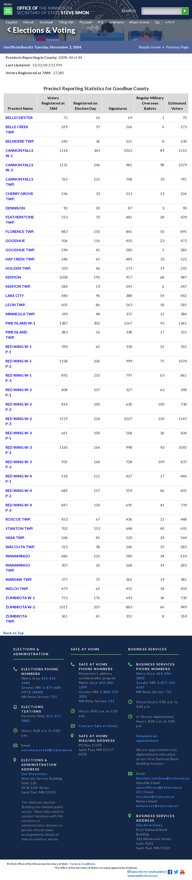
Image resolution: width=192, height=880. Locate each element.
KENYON (13, 277)
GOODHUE (15, 240)
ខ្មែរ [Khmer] (157, 22)
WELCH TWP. (17, 588)
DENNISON (15, 208)
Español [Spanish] (11, 22)
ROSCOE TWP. (18, 519)
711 (54, 697)
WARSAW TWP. (19, 579)
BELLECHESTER (19, 117)
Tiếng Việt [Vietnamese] (66, 22)
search (128, 10)
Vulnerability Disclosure (142, 875)
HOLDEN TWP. (18, 268)
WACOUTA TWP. (20, 546)
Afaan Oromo (139, 22)
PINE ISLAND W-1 (20, 323)
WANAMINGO (18, 556)
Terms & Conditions (82, 864)
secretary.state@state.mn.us (46, 750)
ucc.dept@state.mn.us (155, 796)
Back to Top (13, 633)
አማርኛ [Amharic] (170, 22)
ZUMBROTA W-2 (20, 607)
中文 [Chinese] (100, 22)
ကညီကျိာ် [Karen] (93, 27)
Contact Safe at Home (98, 726)
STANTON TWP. (19, 528)
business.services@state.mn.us (163, 778)
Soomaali (46, 22)
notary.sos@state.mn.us (157, 806)
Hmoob (28, 22)
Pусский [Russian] (85, 22)
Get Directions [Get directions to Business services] (149, 825)
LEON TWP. (15, 304)
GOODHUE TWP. (20, 250)
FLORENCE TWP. (20, 231)
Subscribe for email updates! (147, 871)
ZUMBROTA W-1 (20, 597)
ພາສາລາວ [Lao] (117, 22)
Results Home (150, 47)
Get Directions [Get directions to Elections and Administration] (34, 774)
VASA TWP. (15, 537)
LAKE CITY (15, 295)
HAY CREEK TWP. (20, 259)
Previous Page (177, 47)
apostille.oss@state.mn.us (159, 787)
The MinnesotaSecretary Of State (53, 10)
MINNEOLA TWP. (20, 314)
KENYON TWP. (18, 286)
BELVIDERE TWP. (20, 141)
